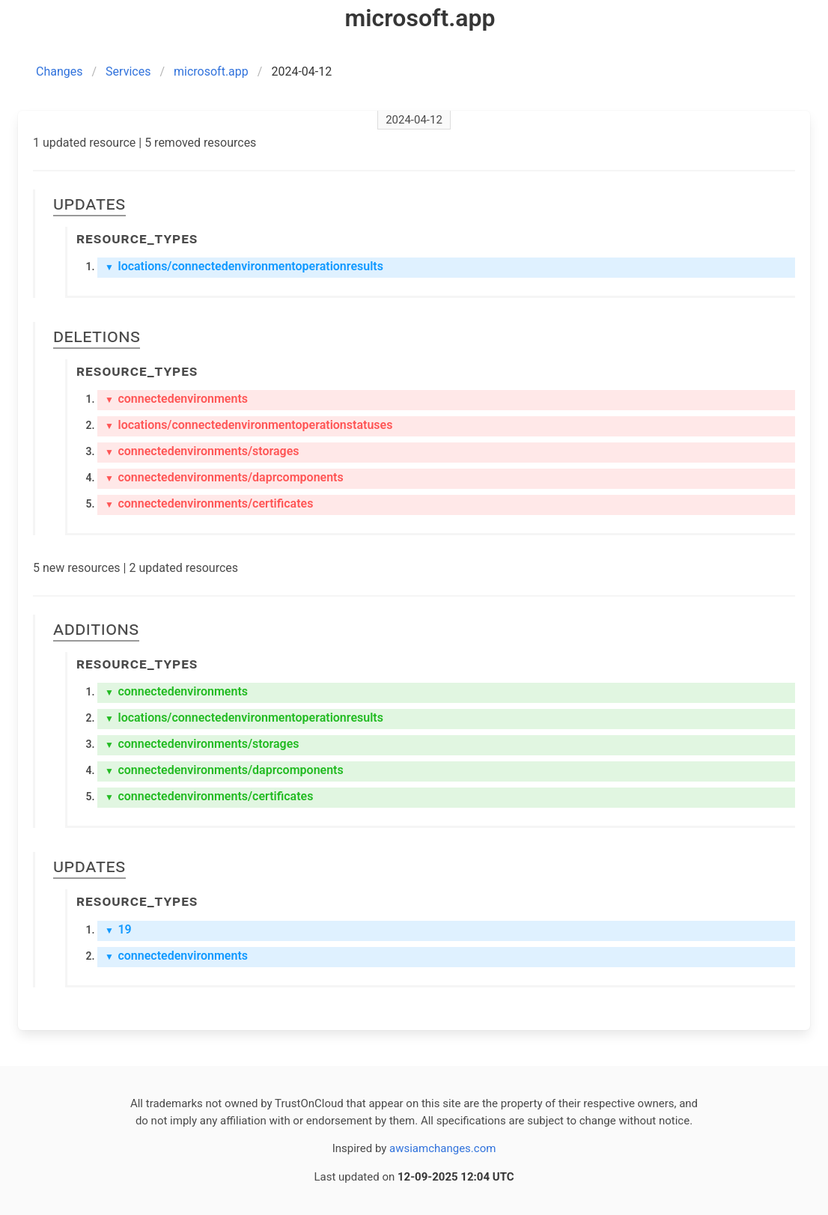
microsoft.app (211, 71)
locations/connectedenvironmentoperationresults (244, 266)
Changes (59, 71)
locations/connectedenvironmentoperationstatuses (248, 425)
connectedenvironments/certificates (209, 503)
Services (128, 71)
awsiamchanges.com (442, 1148)
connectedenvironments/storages (202, 451)
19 (118, 929)
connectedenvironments (176, 399)
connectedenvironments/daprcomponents (224, 477)
